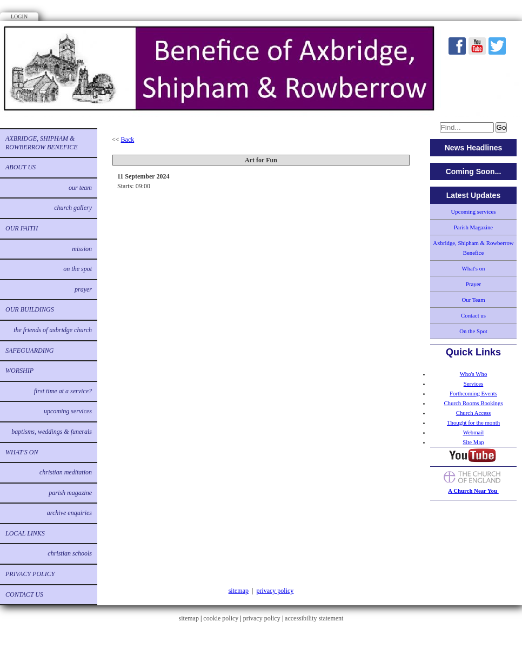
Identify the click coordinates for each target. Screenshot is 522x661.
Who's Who (473, 374)
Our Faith (21, 228)
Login (19, 16)
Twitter (497, 46)
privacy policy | (264, 618)
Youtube (477, 46)
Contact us (24, 594)
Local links (25, 533)
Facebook (457, 46)
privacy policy (274, 590)
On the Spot (77, 269)
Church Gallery (73, 207)
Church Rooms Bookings (473, 403)
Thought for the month (473, 422)
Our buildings (29, 309)
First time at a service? (63, 391)
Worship (19, 370)
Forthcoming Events (473, 393)
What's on (21, 452)
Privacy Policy (30, 574)
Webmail (473, 432)
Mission (82, 249)
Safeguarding (29, 350)
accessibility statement (314, 618)
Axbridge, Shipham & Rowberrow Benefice (41, 143)
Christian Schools (70, 553)
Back (128, 139)
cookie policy (220, 618)
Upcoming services (68, 411)
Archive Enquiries (69, 513)
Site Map (473, 442)
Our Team (80, 187)
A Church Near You (473, 490)
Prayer (83, 289)
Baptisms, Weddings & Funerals (51, 431)
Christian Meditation (65, 472)
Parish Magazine (70, 493)
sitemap (239, 590)
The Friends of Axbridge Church (53, 330)
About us (20, 167)
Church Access (473, 412)
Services (474, 383)
